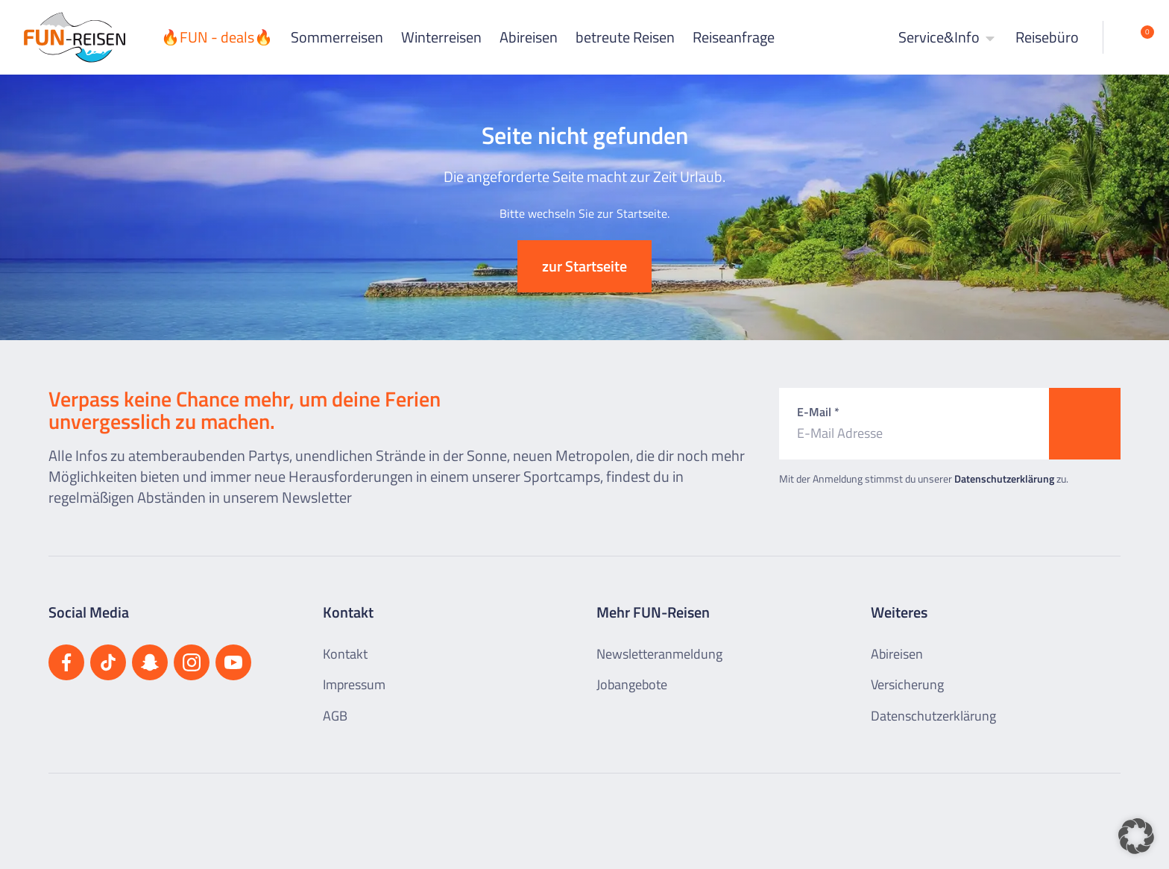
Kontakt (345, 654)
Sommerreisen (337, 36)
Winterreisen (441, 36)
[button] (1136, 836)
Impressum (354, 684)
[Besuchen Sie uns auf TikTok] (108, 662)
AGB (335, 716)
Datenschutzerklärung (1004, 478)
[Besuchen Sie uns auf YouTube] (233, 662)
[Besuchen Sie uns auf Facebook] (66, 662)
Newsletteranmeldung (659, 654)
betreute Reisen (625, 36)
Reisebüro (1047, 36)
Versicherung (907, 684)
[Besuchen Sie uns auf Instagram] (191, 662)
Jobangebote (631, 684)
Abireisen (529, 36)
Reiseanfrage (734, 36)
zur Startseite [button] (584, 265)
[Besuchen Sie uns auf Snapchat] (150, 662)
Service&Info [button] (948, 36)
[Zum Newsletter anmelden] (1085, 423)
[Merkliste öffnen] (1136, 37)
